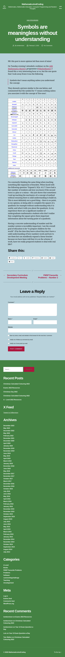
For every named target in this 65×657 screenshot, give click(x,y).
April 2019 (6, 458)
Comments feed (9, 601)
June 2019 (7, 453)
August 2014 (7, 549)
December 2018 (8, 466)
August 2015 (7, 519)
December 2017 (8, 473)
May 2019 (6, 456)
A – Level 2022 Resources (12, 400)
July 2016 (6, 491)
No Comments (48, 45)
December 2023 (8, 425)
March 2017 (7, 481)
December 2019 (8, 448)
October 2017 (8, 479)
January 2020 (8, 446)
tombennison (20, 45)
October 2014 (8, 544)
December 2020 (8, 441)
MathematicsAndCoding (32, 4)
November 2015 (8, 511)
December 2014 (8, 539)
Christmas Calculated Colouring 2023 (16, 384)
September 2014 (9, 547)
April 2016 (6, 499)
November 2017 (8, 476)
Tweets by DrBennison (10, 412)
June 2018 (7, 468)
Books (5, 568)
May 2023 (6, 428)
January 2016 (8, 506)
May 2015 (6, 527)
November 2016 (8, 486)
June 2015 (7, 524)
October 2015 (8, 514)
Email (35, 319)
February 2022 (8, 436)
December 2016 (8, 484)
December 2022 (8, 431)
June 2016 (7, 494)
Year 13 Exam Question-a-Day (19, 633)
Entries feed (7, 598)
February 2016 (8, 504)
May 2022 (6, 433)
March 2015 (7, 532)
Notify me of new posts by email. (19, 343)
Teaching (6, 580)
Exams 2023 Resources (11, 388)
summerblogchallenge (11, 578)
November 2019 (8, 451)
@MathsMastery (44, 69)
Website (10, 327)
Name (10, 319)
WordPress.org (8, 603)
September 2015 (9, 516)
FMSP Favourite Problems (12, 570)
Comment (11, 302)
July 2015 (6, 521)
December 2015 (8, 509)
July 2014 (6, 552)
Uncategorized (32, 20)
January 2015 (8, 537)
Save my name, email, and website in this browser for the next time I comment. (31, 335)
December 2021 (8, 438)
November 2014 (8, 542)
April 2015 (6, 529)
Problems (6, 573)
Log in (5, 596)
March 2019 (7, 461)
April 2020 (6, 443)
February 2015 (8, 534)
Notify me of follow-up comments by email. (21, 339)
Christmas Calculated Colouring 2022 (16, 396)
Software (6, 575)
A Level (6, 565)
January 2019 (8, 463)
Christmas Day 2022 (10, 392)
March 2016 (7, 501)
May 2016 (6, 496)
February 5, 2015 (34, 45)
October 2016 (8, 489)
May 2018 (6, 471)
